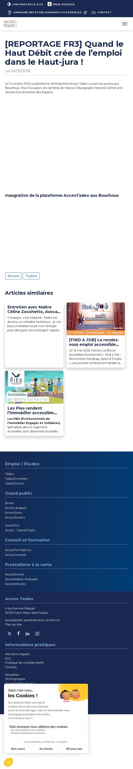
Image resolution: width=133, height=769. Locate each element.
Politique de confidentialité (24, 663)
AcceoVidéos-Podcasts (21, 579)
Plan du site (13, 624)
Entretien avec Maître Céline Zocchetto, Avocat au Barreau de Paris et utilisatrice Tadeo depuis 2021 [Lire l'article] (33, 309)
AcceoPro (12, 525)
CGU (8, 658)
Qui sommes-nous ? (20, 683)
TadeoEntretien (16, 479)
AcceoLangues (15, 508)
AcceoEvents (14, 574)
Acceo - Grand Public (20, 530)
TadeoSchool (14, 483)
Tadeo (31, 276)
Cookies (11, 667)
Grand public (18, 493)
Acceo (13, 276)
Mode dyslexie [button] (61, 4)
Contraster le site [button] (25, 4)
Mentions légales (17, 654)
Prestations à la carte (28, 564)
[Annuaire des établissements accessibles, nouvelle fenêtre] (46, 12)
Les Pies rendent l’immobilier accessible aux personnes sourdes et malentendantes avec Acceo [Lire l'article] (33, 410)
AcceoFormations (18, 550)
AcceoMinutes (15, 584)
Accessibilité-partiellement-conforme (32, 620)
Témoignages (15, 679)
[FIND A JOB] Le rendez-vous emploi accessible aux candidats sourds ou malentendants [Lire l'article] (94, 342)
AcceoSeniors (15, 517)
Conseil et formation (27, 539)
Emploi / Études (22, 463)
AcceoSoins (13, 512)
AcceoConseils (15, 555)
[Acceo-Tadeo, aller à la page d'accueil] (11, 23)
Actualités (12, 674)
